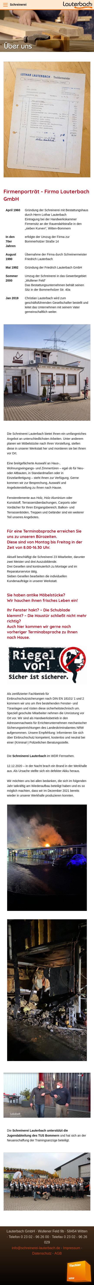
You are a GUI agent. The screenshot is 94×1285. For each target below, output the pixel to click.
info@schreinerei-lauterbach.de (36, 1248)
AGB (58, 1253)
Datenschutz (41, 1253)
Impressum (71, 1248)
